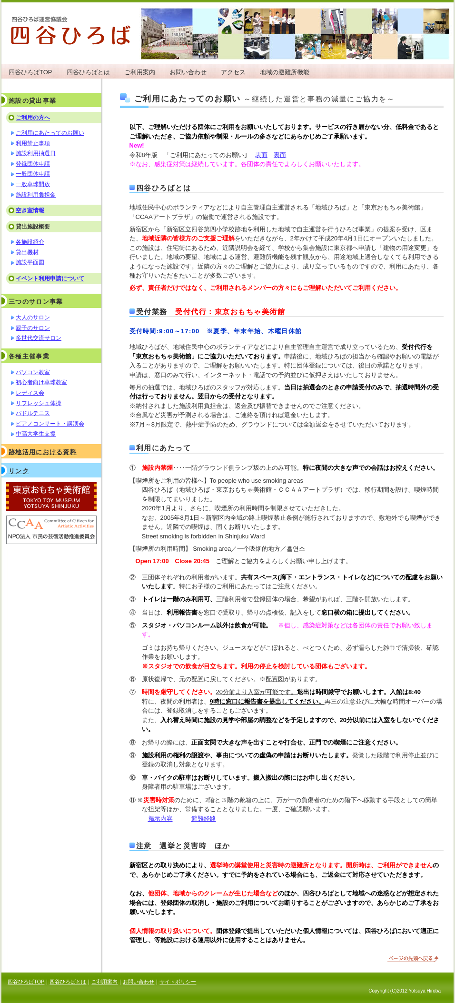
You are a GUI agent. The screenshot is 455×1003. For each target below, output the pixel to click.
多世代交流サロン (38, 338)
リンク (19, 471)
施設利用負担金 (36, 194)
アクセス (233, 72)
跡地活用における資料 (43, 452)
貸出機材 (27, 252)
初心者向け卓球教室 (41, 382)
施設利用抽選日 (36, 153)
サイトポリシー (177, 981)
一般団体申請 (33, 173)
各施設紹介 (30, 241)
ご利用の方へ (33, 117)
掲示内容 (160, 818)
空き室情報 (30, 210)
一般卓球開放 (33, 184)
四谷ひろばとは (88, 72)
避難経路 (203, 818)
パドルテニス (33, 413)
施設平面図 (30, 262)
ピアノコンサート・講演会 (50, 423)
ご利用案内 (139, 72)
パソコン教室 (33, 372)
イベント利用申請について (50, 278)
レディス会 (30, 392)
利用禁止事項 (33, 143)
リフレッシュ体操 (38, 403)
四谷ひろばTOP (30, 72)
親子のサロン (33, 328)
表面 (261, 155)
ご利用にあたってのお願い (50, 132)
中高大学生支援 (36, 433)
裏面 (280, 155)
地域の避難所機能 (284, 72)
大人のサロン (33, 317)
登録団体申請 (33, 163)
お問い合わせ (188, 72)
